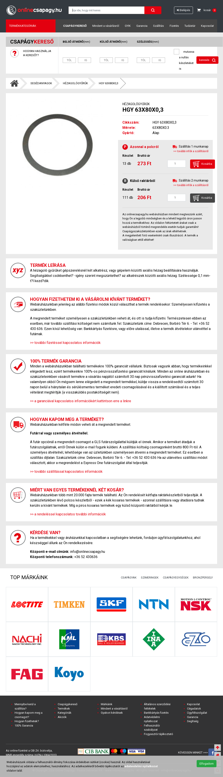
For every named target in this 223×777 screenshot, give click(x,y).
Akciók (62, 717)
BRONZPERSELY (203, 577)
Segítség (192, 721)
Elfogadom (206, 763)
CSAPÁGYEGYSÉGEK (176, 577)
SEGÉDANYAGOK (41, 83)
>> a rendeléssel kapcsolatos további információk (68, 514)
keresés (207, 60)
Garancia (141, 25)
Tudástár (189, 25)
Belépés (183, 10)
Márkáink (106, 704)
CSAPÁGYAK (129, 577)
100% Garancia (24, 725)
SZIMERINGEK (150, 577)
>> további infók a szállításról (190, 151)
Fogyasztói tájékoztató (158, 734)
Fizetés (174, 25)
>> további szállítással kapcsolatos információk (66, 471)
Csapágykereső (75, 25)
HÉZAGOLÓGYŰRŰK (75, 83)
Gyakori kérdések (112, 712)
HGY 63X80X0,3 (108, 83)
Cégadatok (194, 708)
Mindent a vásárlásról (105, 25)
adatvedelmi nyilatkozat (141, 766)
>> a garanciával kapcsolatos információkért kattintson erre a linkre (80, 401)
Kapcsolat (207, 25)
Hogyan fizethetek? (27, 721)
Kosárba (202, 164)
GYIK (128, 25)
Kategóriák (64, 712)
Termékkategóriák (22, 25)
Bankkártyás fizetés (156, 712)
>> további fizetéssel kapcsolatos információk (65, 343)
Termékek (64, 708)
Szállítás (158, 25)
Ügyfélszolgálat (197, 712)
